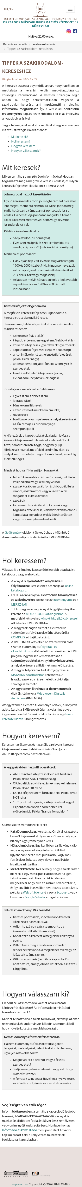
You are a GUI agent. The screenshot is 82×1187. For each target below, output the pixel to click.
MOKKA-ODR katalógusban (44, 614)
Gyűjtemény (13, 532)
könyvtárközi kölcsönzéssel (59, 618)
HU (6, 9)
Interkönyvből (62, 600)
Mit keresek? (19, 137)
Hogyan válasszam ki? (26, 151)
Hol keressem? (20, 141)
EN (11, 9)
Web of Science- (34, 892)
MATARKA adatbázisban (27, 675)
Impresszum (20, 1184)
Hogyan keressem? (24, 146)
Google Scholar (35, 897)
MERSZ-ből (19, 604)
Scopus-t (63, 892)
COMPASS (18, 637)
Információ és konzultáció (19, 1130)
